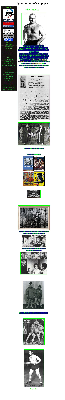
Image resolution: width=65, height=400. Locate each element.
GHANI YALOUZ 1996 (8, 78)
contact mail (8, 55)
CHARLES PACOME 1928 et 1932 (8, 65)
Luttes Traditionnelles (9, 46)
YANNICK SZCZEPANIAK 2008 (9, 89)
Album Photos (8, 42)
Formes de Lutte (9, 44)
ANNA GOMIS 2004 (8, 80)
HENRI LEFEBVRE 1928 (8, 61)
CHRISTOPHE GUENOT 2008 (9, 87)
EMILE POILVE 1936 (9, 70)
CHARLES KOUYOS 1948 (9, 72)
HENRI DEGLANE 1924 (8, 59)
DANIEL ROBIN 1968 (9, 76)
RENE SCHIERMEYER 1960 (8, 74)
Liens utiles (9, 50)
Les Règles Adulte (8, 48)
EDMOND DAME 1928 (8, 63)
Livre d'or (8, 57)
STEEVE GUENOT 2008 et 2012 (8, 85)
